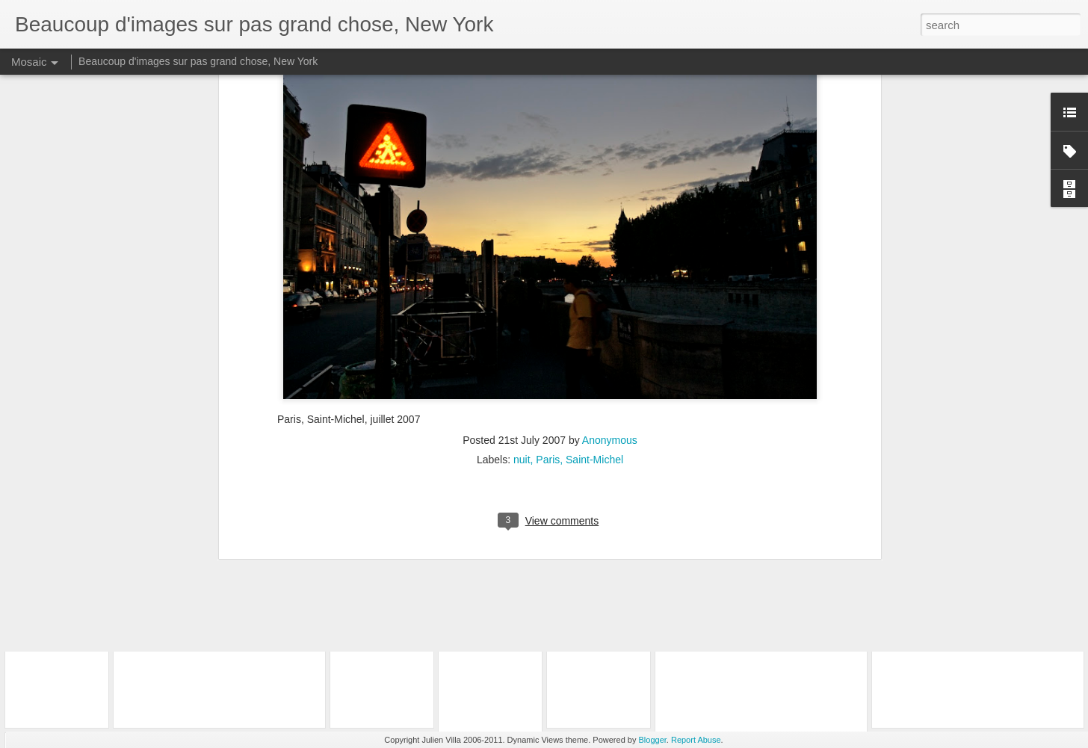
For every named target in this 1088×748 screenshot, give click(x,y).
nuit (522, 267)
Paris (548, 267)
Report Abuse (696, 739)
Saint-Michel (594, 267)
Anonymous (609, 248)
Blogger (653, 739)
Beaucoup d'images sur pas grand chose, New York (198, 61)
